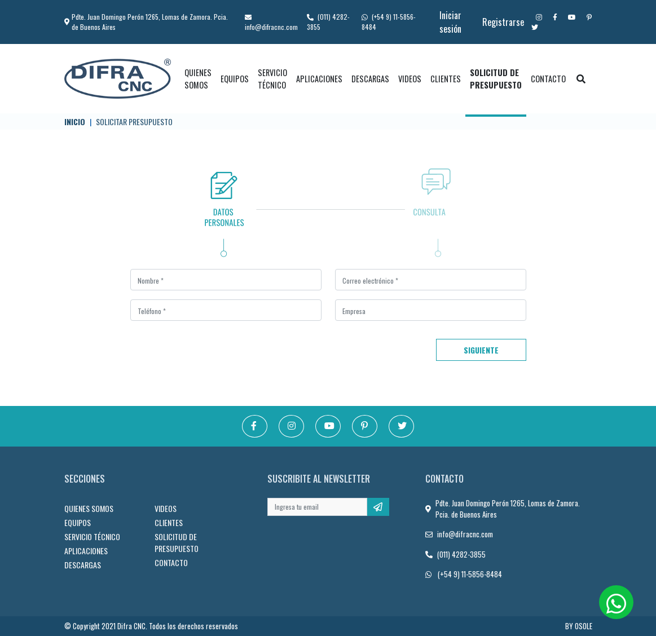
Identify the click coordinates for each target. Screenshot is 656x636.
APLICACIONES (319, 79)
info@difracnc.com (271, 23)
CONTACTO (548, 79)
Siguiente (481, 350)
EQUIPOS (235, 79)
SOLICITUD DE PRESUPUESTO (496, 79)
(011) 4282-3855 (461, 554)
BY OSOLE (578, 626)
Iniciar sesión (450, 22)
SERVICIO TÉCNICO (272, 79)
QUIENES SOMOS (198, 79)
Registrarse (503, 22)
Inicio (74, 121)
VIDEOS (409, 79)
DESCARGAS (370, 79)
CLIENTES (445, 79)
